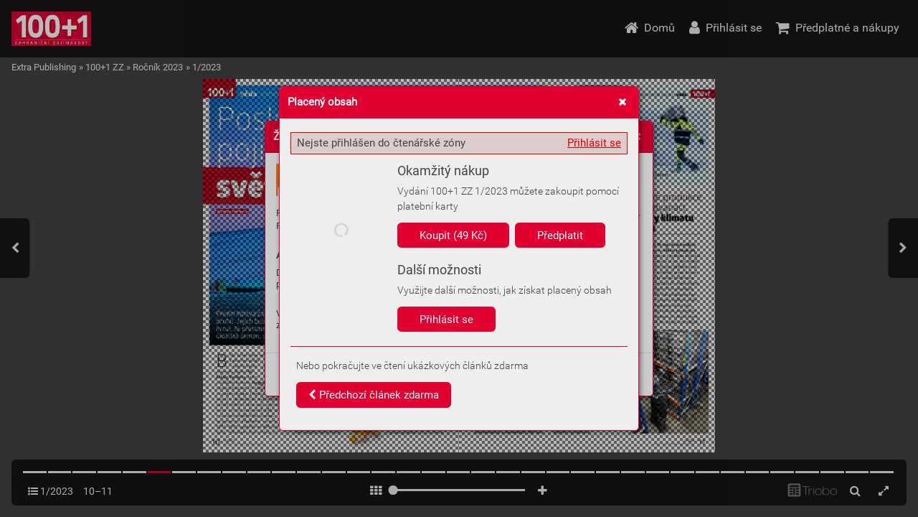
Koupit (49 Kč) (453, 235)
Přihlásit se (594, 142)
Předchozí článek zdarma (373, 394)
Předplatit (560, 235)
